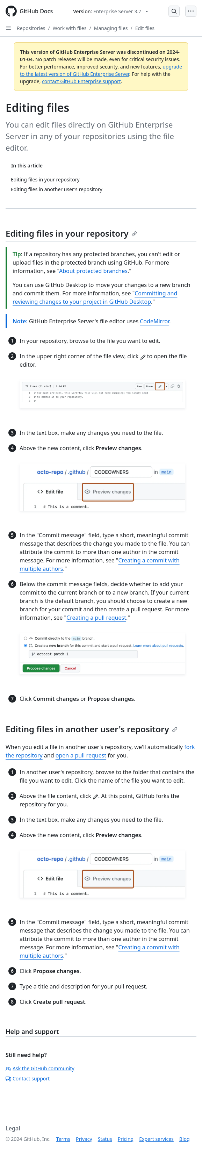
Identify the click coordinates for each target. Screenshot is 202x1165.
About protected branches (93, 271)
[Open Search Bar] (174, 11)
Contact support (28, 1078)
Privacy (84, 1139)
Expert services (156, 1139)
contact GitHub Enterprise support (81, 81)
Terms (63, 1139)
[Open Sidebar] (8, 28)
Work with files (70, 28)
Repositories (31, 28)
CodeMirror (154, 321)
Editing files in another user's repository (92, 729)
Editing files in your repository (71, 233)
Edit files (144, 28)
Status (105, 1139)
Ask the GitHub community (40, 1068)
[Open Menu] (190, 11)
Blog (184, 1139)
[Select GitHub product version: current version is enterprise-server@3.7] (110, 11)
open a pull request (81, 755)
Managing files (111, 28)
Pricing (126, 1139)
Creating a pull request (96, 617)
